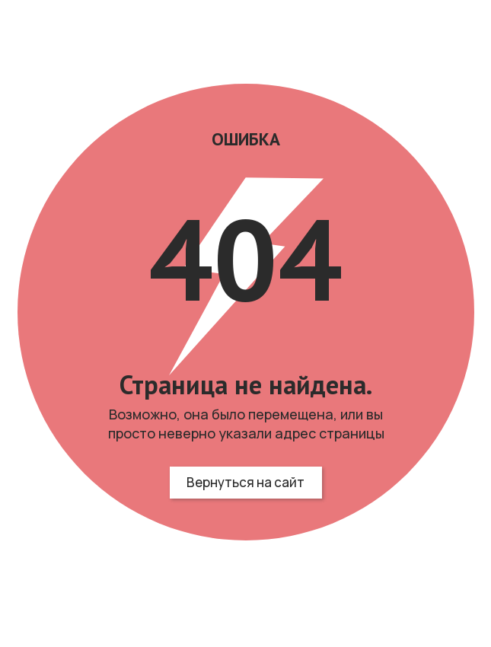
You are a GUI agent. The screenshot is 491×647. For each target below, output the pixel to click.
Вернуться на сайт (245, 482)
